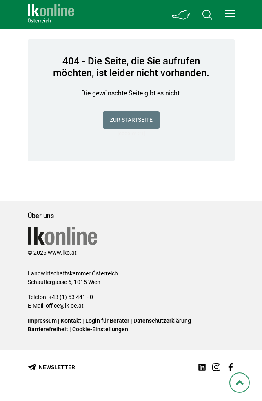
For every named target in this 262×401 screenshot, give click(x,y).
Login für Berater (107, 320)
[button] (230, 13)
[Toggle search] (207, 14)
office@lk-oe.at (65, 305)
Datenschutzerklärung (162, 320)
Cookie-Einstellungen (100, 329)
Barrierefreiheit (48, 329)
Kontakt (71, 320)
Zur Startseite (131, 120)
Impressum (42, 320)
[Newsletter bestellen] (51, 367)
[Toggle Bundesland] (181, 14)
